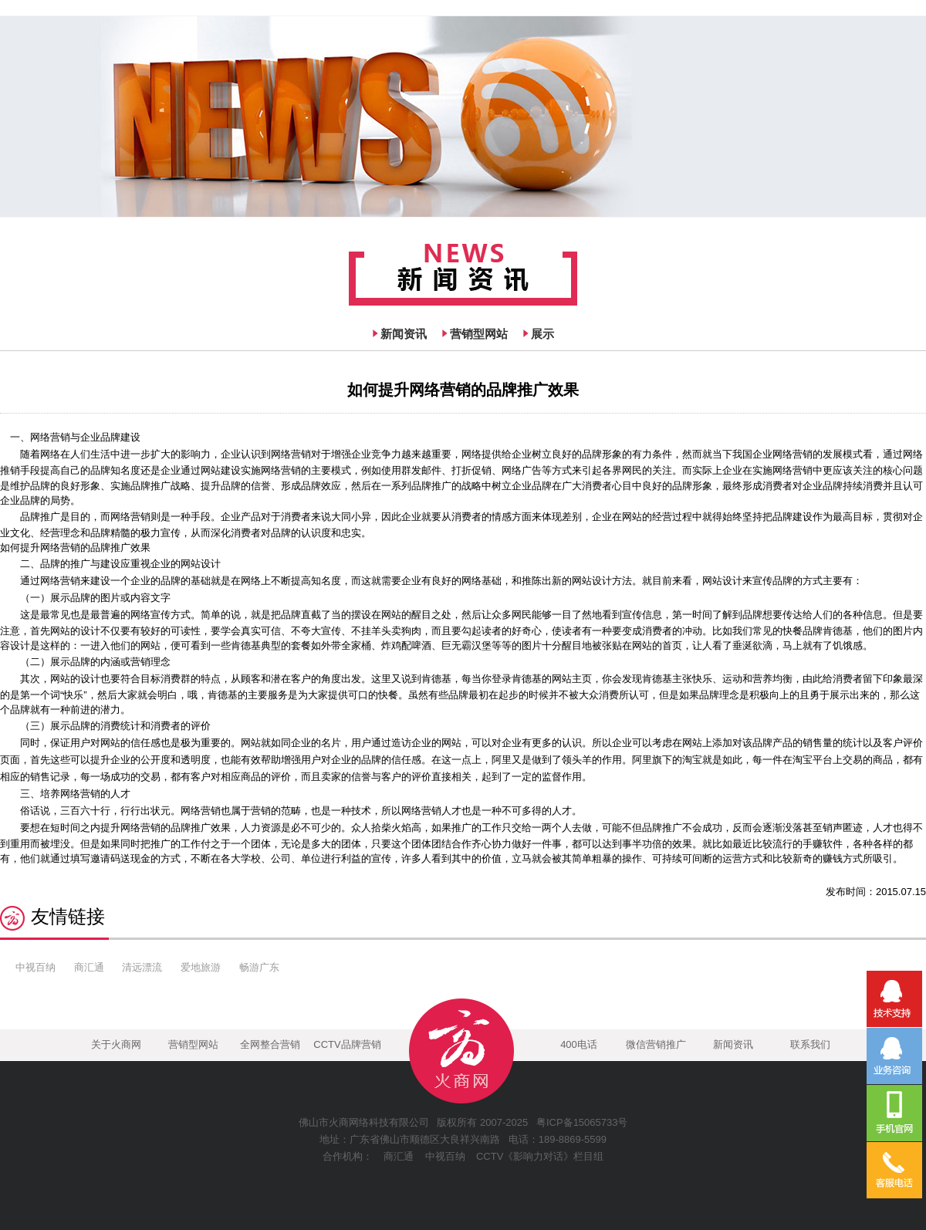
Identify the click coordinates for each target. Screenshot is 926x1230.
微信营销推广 (656, 1044)
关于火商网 (116, 1044)
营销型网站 (479, 333)
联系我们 (810, 1044)
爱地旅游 (201, 967)
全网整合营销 (270, 1044)
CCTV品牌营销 (346, 1044)
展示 (542, 333)
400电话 (578, 1044)
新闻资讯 (403, 333)
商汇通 (89, 967)
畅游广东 (259, 967)
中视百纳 (35, 967)
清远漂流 (142, 967)
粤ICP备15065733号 (582, 1122)
